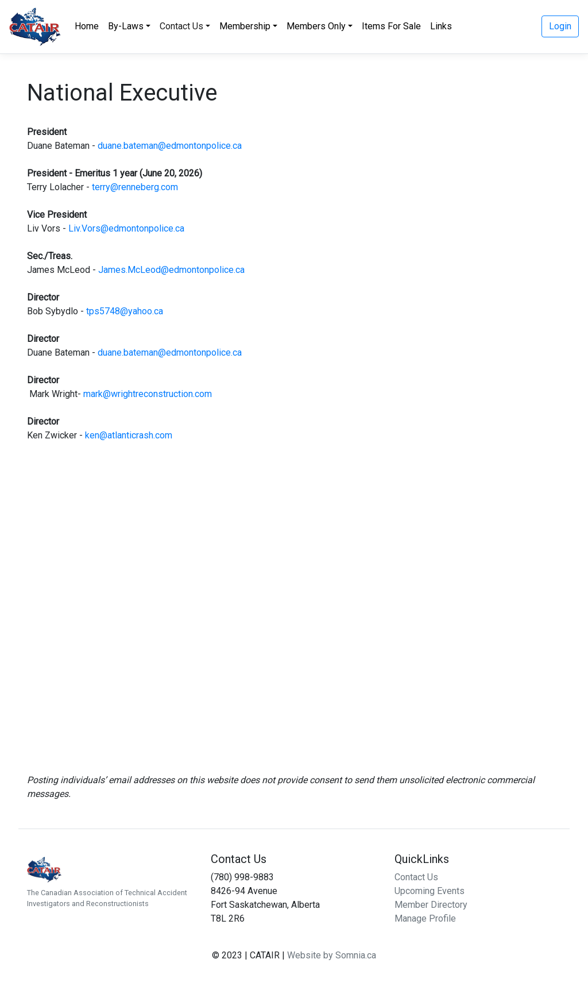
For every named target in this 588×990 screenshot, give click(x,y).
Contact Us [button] (181, 26)
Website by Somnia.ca (331, 955)
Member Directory (430, 904)
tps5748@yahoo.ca (124, 311)
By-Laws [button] (126, 26)
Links (441, 26)
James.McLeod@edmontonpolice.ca (171, 269)
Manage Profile (425, 918)
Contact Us (416, 877)
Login (560, 26)
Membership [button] (244, 26)
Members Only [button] (316, 26)
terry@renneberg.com (135, 187)
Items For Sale (391, 26)
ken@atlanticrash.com (128, 435)
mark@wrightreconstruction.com (147, 393)
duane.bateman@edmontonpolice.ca (170, 145)
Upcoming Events (429, 890)
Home (87, 26)
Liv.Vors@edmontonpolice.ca (126, 228)
